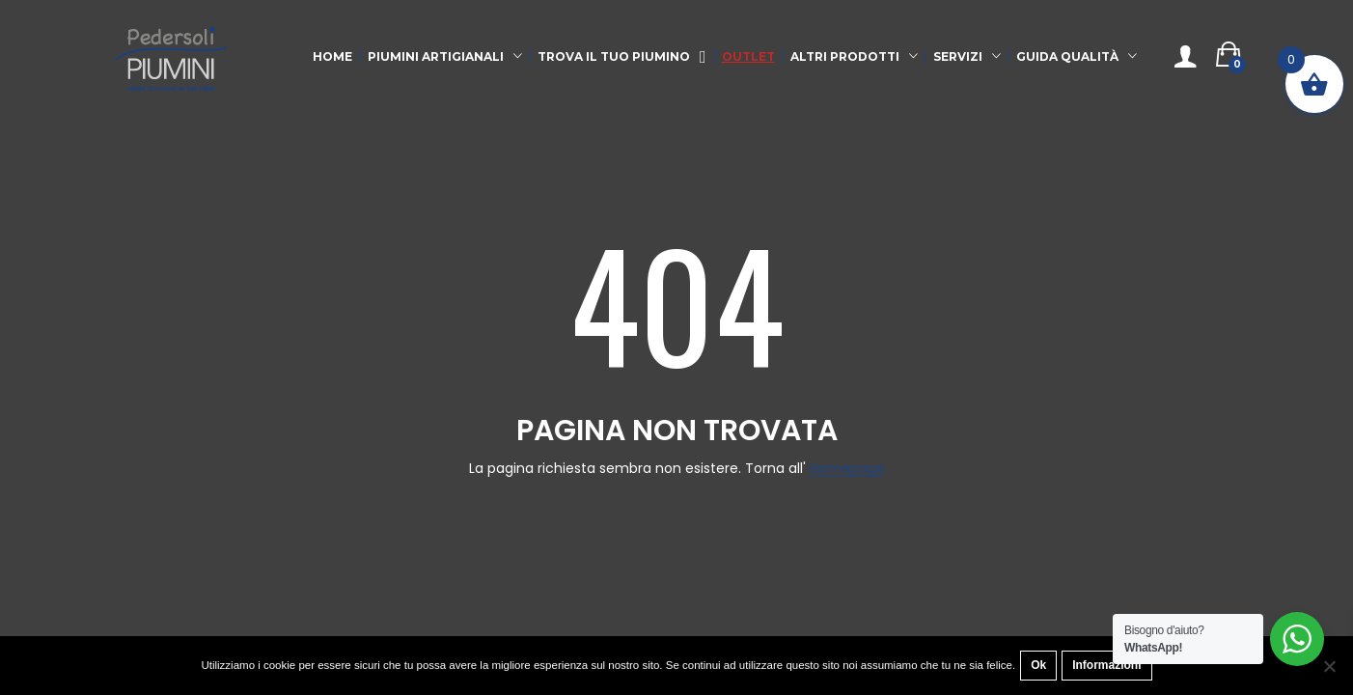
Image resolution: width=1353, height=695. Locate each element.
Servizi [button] (957, 56)
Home (332, 56)
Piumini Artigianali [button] (436, 56)
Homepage (847, 468)
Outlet (748, 56)
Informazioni (1106, 665)
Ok (1038, 665)
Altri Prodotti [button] (844, 56)
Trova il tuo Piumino (622, 57)
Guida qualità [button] (1067, 56)
